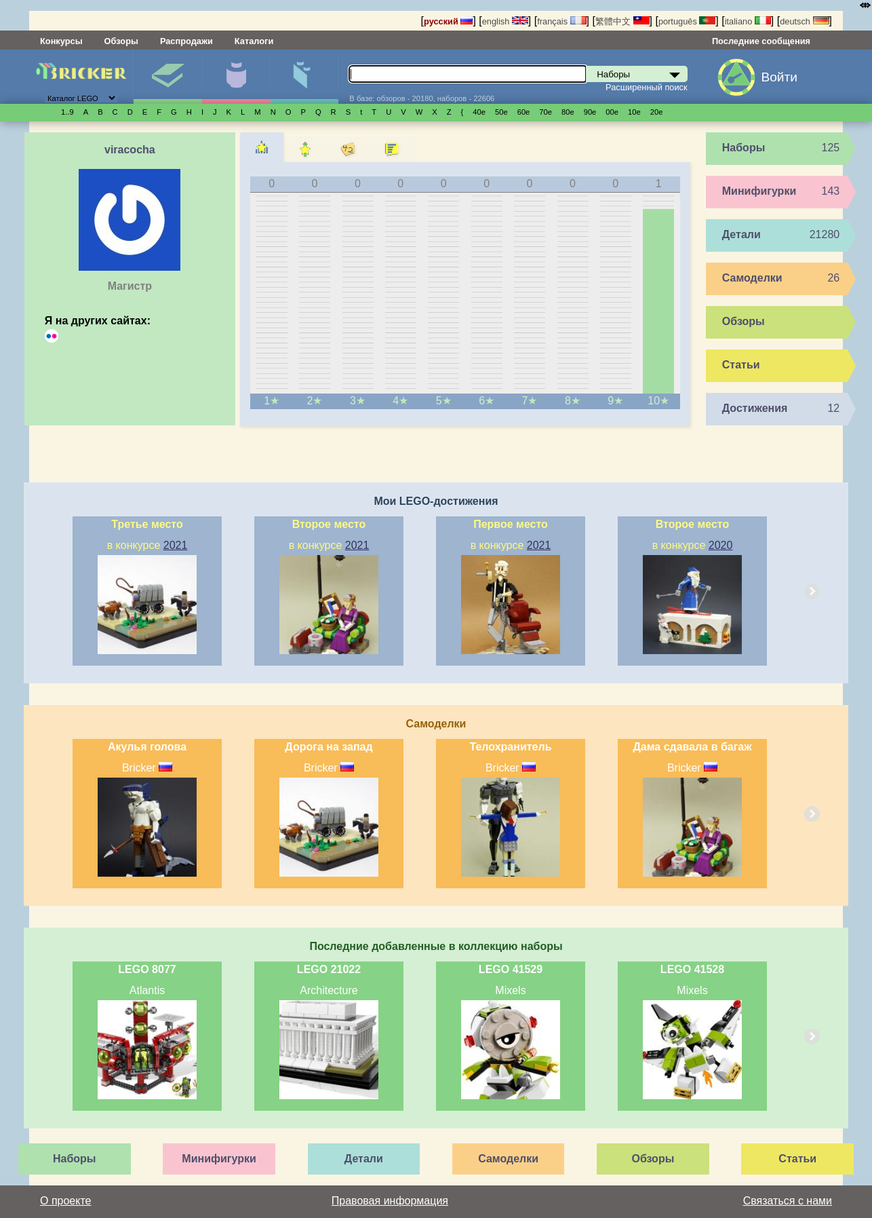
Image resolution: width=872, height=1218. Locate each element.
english (505, 21)
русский (448, 21)
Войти (779, 77)
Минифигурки (236, 77)
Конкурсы (61, 41)
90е (590, 112)
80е (567, 112)
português (686, 21)
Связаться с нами (787, 1200)
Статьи (741, 364)
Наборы (167, 77)
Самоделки (752, 278)
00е (612, 112)
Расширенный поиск (647, 87)
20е (656, 112)
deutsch (804, 21)
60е (523, 112)
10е (634, 112)
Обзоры (121, 41)
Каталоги (254, 41)
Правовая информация (390, 1200)
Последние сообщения (761, 41)
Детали (304, 77)
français (561, 21)
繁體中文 (622, 21)
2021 (175, 545)
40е (479, 112)
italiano (748, 21)
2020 (721, 545)
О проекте (65, 1200)
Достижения (755, 408)
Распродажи (186, 41)
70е (545, 112)
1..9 (67, 112)
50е (501, 112)
